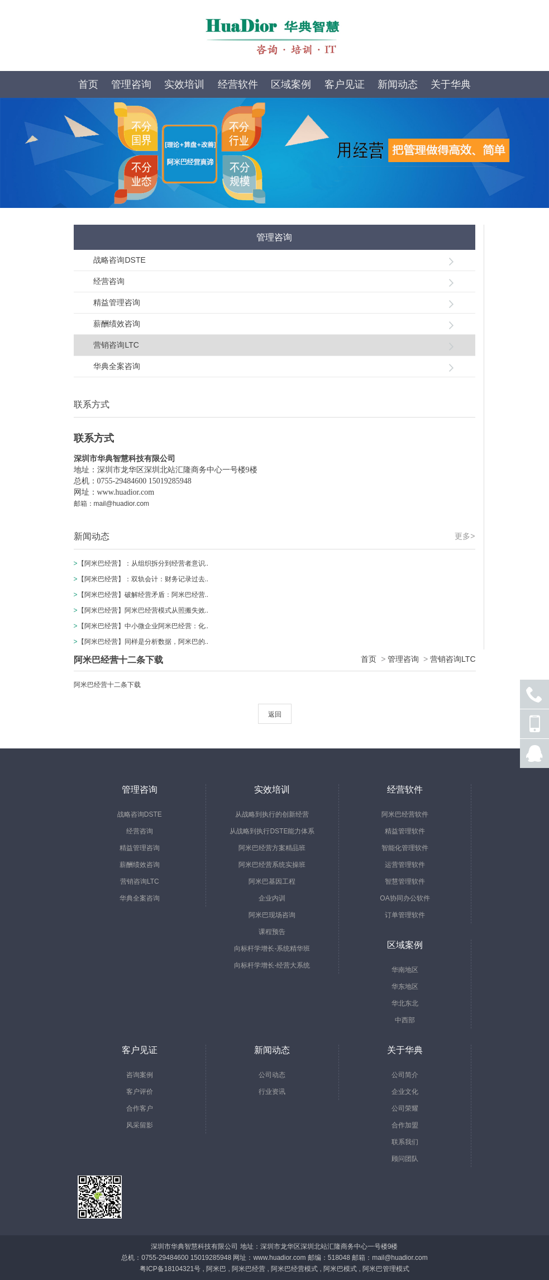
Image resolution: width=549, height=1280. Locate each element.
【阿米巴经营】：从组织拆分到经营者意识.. (143, 563)
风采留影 (139, 1125)
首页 (88, 84)
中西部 (405, 1020)
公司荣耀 (405, 1108)
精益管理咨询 (116, 302)
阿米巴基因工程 (272, 881)
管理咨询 (131, 84)
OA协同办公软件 (404, 898)
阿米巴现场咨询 (272, 915)
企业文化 (405, 1092)
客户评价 (139, 1092)
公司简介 (405, 1075)
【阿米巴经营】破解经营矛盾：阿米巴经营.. (143, 595)
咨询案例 (139, 1075)
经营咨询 (109, 281)
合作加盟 (405, 1125)
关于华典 (451, 84)
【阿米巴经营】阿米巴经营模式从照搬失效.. (143, 610)
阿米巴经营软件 (404, 814)
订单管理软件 (405, 915)
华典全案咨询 (116, 366)
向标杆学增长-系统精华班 (272, 948)
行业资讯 (272, 1092)
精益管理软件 (405, 831)
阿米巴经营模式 (294, 1269)
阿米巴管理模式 (385, 1269)
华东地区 (405, 986)
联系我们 (405, 1142)
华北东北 (405, 1003)
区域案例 (291, 84)
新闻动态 (398, 84)
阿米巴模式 (340, 1269)
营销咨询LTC (116, 344)
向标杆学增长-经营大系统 (272, 965)
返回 (274, 714)
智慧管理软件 (405, 881)
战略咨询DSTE (119, 259)
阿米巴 (216, 1269)
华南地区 (405, 970)
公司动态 (272, 1075)
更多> (465, 536)
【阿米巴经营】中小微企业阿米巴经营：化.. (143, 626)
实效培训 (184, 84)
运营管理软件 (405, 865)
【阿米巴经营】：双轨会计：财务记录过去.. (143, 579)
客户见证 (344, 84)
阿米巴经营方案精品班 (271, 848)
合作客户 (139, 1108)
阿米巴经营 (248, 1269)
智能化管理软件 (404, 848)
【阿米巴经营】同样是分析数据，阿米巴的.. (143, 642)
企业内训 (272, 898)
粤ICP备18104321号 (170, 1269)
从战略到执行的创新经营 (272, 814)
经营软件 (238, 84)
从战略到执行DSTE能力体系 (272, 831)
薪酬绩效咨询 (116, 323)
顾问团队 (405, 1159)
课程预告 (272, 932)
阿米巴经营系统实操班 (271, 865)
